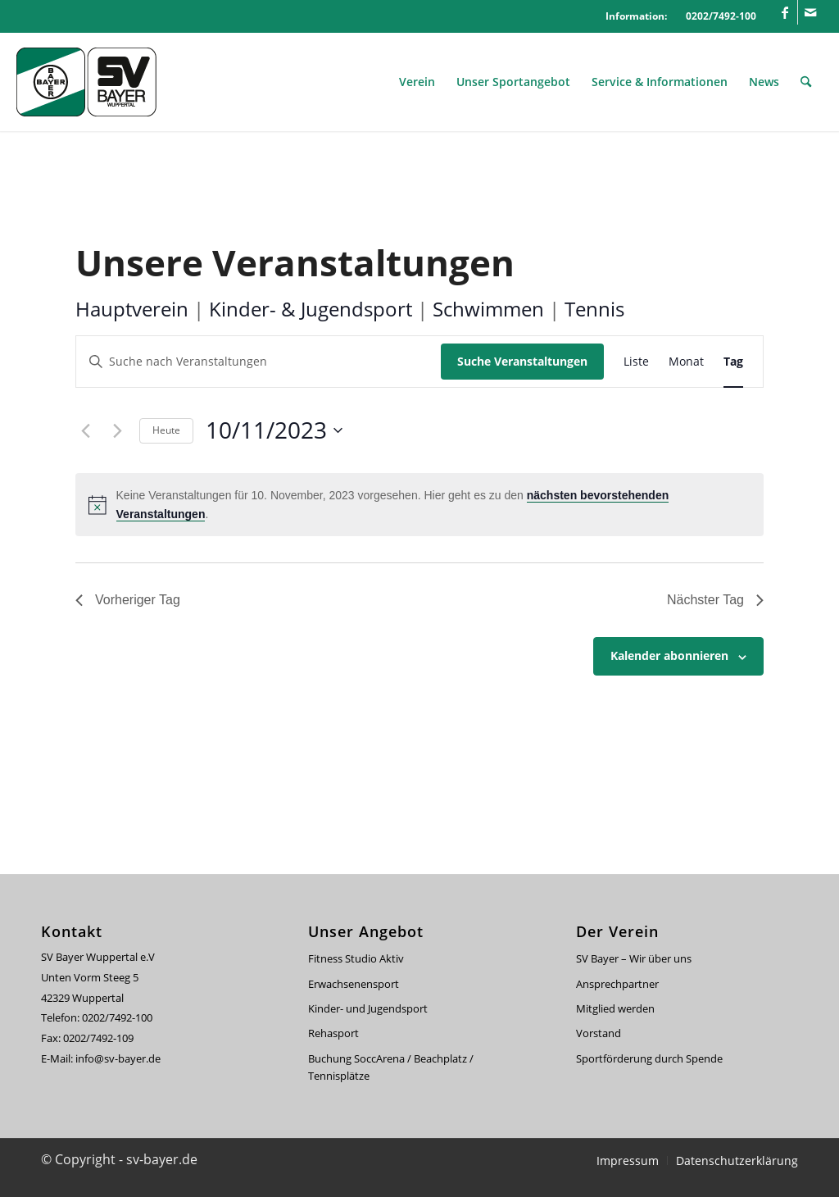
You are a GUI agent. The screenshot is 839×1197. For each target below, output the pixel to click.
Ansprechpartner (617, 983)
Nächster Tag (715, 600)
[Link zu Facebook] (785, 12)
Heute (166, 430)
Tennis (594, 308)
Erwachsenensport (353, 983)
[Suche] (806, 82)
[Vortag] (85, 430)
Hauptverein (131, 308)
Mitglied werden (615, 1008)
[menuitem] (417, 82)
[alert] (419, 504)
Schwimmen (488, 308)
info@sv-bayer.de (119, 1058)
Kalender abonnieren (669, 655)
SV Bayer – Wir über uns (634, 958)
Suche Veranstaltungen (522, 361)
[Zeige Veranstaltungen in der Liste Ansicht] (636, 362)
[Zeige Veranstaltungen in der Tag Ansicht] (733, 362)
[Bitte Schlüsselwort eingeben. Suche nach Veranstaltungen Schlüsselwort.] (258, 362)
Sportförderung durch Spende (649, 1058)
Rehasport (333, 1033)
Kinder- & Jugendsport (310, 308)
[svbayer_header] (98, 82)
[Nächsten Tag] (117, 430)
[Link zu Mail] (810, 12)
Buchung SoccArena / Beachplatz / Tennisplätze (391, 1067)
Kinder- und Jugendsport (368, 1008)
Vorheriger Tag (127, 600)
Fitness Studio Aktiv (356, 958)
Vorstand (598, 1033)
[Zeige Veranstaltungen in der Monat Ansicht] (686, 362)
